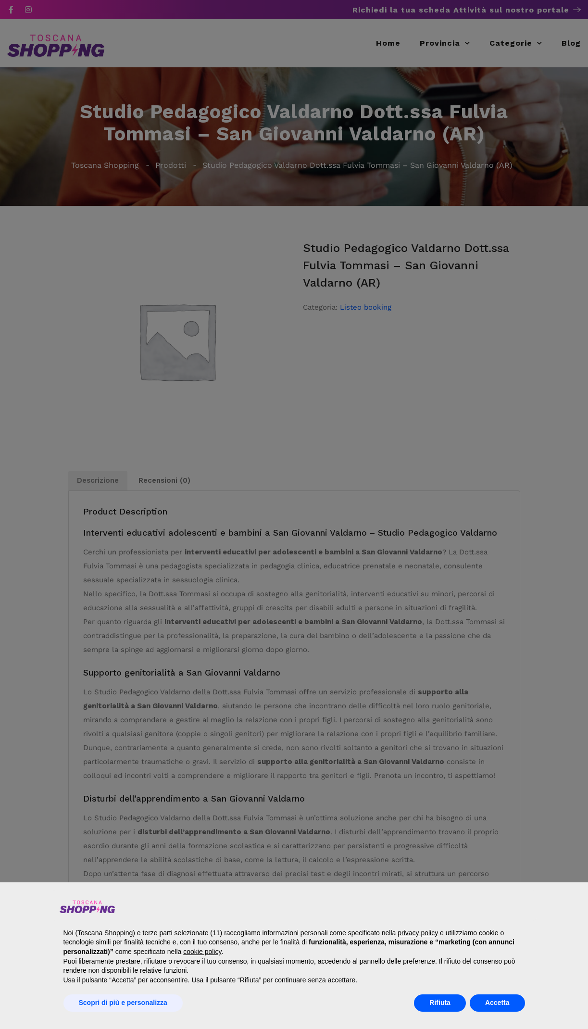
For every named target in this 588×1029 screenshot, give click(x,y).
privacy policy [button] (418, 933)
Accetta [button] (497, 1002)
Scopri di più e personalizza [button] (123, 1002)
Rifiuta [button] (439, 1002)
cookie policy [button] (202, 951)
